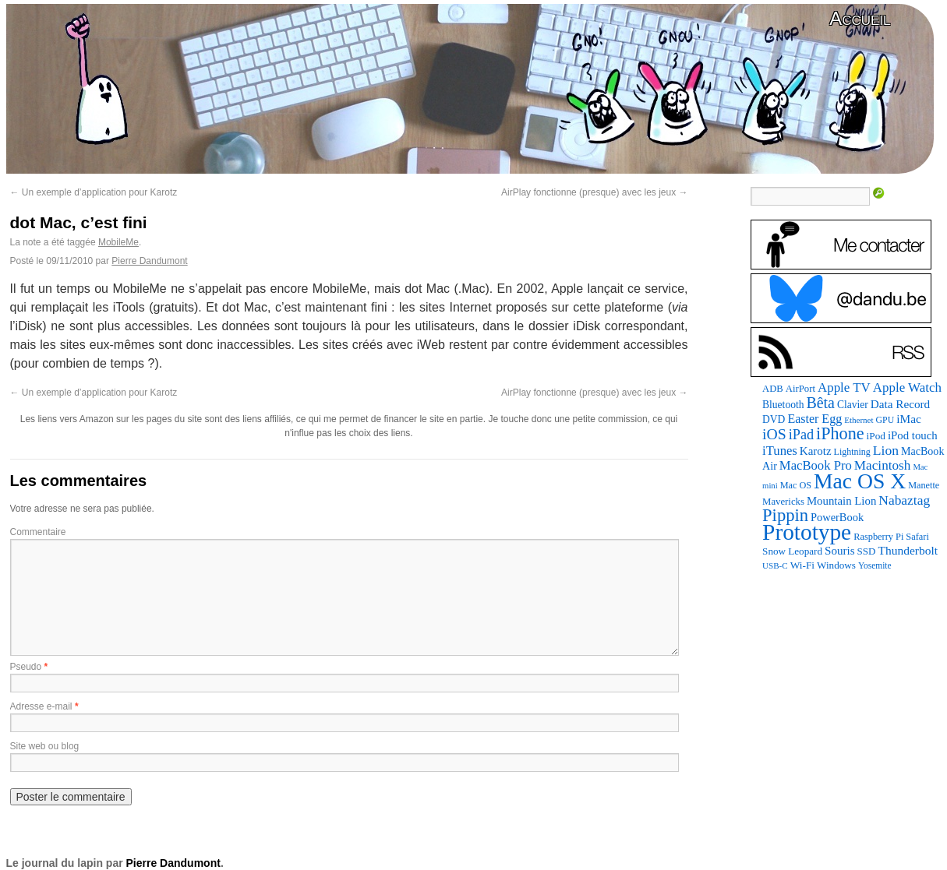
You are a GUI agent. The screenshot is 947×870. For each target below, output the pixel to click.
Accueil (859, 18)
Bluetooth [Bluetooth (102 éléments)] (783, 404)
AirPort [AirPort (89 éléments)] (800, 388)
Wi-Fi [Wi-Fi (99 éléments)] (802, 565)
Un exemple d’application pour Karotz (94, 192)
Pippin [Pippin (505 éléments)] (785, 515)
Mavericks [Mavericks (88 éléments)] (783, 501)
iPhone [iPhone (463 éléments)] (840, 433)
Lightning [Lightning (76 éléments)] (852, 451)
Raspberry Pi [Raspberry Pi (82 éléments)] (878, 536)
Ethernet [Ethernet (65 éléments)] (858, 419)
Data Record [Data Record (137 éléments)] (900, 403)
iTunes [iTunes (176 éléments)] (779, 450)
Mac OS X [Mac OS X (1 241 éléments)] (860, 481)
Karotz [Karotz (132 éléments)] (816, 451)
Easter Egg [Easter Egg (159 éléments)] (814, 418)
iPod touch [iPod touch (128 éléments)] (913, 435)
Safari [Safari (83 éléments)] (917, 536)
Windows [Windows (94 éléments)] (836, 565)
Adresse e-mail (41, 706)
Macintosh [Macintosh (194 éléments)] (882, 465)
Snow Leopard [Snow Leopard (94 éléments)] (792, 551)
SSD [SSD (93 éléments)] (866, 551)
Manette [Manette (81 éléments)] (923, 485)
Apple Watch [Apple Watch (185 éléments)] (907, 387)
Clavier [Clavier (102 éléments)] (852, 404)
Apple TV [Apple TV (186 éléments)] (844, 387)
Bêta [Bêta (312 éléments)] (820, 402)
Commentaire (38, 532)
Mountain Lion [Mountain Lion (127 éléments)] (841, 501)
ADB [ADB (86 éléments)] (772, 388)
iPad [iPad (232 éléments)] (801, 434)
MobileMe (118, 242)
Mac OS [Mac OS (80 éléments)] (795, 485)
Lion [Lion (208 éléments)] (886, 450)
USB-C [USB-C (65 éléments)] (775, 565)
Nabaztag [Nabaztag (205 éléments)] (904, 500)
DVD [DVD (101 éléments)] (773, 419)
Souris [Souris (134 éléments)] (840, 550)
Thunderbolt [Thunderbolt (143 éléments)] (908, 550)
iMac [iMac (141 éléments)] (908, 418)
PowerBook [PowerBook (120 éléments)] (837, 517)
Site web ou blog (45, 746)
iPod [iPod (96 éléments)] (876, 436)
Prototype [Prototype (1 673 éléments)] (806, 532)
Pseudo (26, 666)
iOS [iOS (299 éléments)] (774, 433)
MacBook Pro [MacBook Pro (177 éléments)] (815, 465)
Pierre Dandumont (149, 260)
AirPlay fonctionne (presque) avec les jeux (594, 192)
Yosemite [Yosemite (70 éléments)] (875, 565)
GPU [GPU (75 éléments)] (885, 419)
